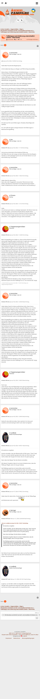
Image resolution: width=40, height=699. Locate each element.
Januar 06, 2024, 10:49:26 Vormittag (11, 61)
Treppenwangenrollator (18, 226)
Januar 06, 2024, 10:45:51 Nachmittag (15, 445)
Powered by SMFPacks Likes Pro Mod (28, 634)
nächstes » (35, 39)
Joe (12, 139)
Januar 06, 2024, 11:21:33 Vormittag (14, 203)
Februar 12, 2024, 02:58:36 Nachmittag (15, 518)
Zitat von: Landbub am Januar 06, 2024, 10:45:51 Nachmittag (15, 523)
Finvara (13, 195)
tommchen (10, 39)
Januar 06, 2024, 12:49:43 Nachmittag (15, 416)
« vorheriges (29, 39)
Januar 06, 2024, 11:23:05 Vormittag (14, 235)
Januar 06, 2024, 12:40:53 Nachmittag (15, 380)
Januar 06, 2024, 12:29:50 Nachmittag (15, 302)
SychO (25, 636)
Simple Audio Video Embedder (10, 634)
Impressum (9, 638)
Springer (13, 510)
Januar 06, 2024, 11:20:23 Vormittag (14, 176)
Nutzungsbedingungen (28, 638)
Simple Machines (26, 633)
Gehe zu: (37, 612)
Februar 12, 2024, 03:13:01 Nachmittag (15, 579)
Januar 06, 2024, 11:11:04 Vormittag (14, 148)
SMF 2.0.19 (11, 633)
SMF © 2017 (19, 633)
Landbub (13, 433)
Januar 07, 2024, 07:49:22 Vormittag (14, 491)
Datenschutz (16, 638)
